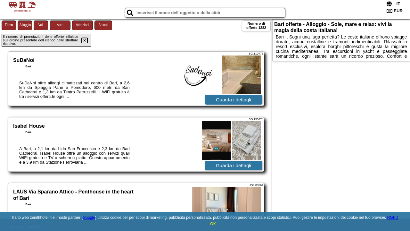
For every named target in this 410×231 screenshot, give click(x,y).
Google (89, 217)
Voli (40, 25)
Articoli (103, 25)
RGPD (392, 217)
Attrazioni (82, 25)
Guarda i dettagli (233, 99)
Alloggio (25, 25)
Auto (60, 25)
